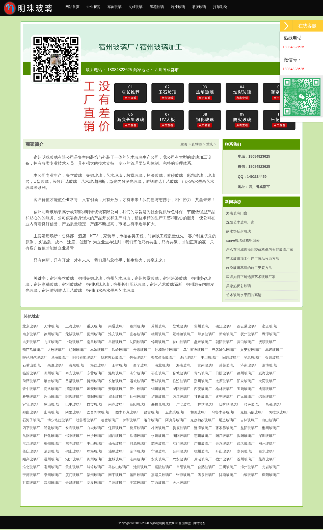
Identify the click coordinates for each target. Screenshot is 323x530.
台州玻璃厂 (181, 452)
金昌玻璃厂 (74, 483)
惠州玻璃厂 (203, 436)
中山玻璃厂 (95, 444)
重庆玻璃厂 (95, 327)
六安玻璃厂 (181, 460)
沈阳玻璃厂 (138, 343)
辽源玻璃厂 (117, 429)
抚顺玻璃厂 (267, 343)
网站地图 (199, 524)
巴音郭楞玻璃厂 (99, 413)
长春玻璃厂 (74, 429)
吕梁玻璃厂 (74, 382)
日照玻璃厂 (224, 374)
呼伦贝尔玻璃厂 (34, 358)
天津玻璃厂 (53, 327)
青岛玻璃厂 (203, 374)
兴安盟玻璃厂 (250, 350)
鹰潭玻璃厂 (271, 335)
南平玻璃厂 (117, 475)
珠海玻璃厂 (95, 452)
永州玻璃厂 (160, 436)
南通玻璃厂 (117, 327)
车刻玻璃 (122, 8)
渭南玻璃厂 (74, 389)
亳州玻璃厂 (53, 468)
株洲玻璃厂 (160, 429)
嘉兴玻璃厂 (246, 452)
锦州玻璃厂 (160, 343)
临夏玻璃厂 (95, 483)
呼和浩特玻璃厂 (167, 350)
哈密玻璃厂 (110, 421)
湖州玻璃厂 (74, 460)
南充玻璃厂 (117, 405)
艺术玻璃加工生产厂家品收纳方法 (252, 259)
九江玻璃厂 (53, 343)
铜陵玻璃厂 (163, 468)
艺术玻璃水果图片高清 (243, 296)
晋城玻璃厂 (160, 382)
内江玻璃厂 (181, 397)
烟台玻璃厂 (53, 382)
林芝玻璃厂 (206, 405)
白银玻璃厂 (249, 475)
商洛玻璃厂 (53, 389)
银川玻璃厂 (274, 358)
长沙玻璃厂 (95, 436)
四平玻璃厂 (31, 429)
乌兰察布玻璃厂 (195, 350)
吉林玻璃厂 (249, 421)
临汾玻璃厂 (181, 382)
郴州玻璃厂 (271, 429)
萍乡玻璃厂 (206, 335)
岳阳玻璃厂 (31, 436)
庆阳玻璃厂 (271, 475)
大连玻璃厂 (56, 350)
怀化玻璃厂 (53, 436)
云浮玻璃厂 (224, 444)
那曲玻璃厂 (31, 413)
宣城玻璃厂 (117, 460)
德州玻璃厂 (246, 374)
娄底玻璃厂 (181, 429)
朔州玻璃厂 (203, 382)
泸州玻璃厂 (160, 397)
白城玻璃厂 (95, 429)
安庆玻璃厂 (160, 460)
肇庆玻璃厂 (31, 452)
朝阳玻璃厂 (224, 343)
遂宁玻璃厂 (224, 397)
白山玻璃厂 (270, 421)
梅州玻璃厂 (53, 444)
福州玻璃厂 (95, 475)
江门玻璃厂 (181, 444)
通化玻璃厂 (53, 429)
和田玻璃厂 (199, 413)
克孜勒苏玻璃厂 (202, 421)
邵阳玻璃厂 (74, 436)
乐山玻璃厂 (53, 397)
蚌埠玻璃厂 (95, 468)
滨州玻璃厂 (53, 374)
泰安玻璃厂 (74, 374)
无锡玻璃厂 (74, 335)
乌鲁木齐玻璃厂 (224, 413)
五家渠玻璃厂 (175, 413)
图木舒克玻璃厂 (127, 413)
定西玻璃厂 (160, 483)
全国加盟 (185, 524)
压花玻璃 (171, 8)
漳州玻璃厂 (249, 468)
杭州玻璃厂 (203, 452)
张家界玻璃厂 (226, 429)
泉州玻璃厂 (53, 475)
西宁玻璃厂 (142, 366)
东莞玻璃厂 (74, 444)
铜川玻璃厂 (160, 389)
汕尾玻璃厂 (117, 452)
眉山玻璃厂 (117, 397)
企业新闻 (98, 8)
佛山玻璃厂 (74, 452)
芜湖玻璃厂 (267, 460)
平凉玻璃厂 (138, 483)
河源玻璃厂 (138, 444)
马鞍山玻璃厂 (118, 468)
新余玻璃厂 (228, 335)
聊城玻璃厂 (181, 374)
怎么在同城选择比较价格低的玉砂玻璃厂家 (259, 250)
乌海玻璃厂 (60, 358)
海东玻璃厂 (78, 366)
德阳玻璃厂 (138, 405)
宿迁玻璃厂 (271, 327)
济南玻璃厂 (249, 366)
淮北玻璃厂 (31, 468)
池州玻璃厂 (142, 468)
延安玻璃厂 (95, 389)
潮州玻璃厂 (267, 444)
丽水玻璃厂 (267, 452)
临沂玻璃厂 (31, 374)
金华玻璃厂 (138, 452)
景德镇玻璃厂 (183, 335)
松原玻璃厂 (138, 429)
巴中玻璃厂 (74, 405)
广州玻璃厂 (203, 444)
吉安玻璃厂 (31, 343)
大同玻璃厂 (267, 382)
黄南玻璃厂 (206, 366)
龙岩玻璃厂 (271, 468)
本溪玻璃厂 (99, 350)
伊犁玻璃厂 (131, 421)
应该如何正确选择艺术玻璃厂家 (251, 277)
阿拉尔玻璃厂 (279, 413)
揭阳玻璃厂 (246, 436)
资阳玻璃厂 (95, 397)
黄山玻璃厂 (74, 468)
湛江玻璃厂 (31, 444)
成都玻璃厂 (267, 389)
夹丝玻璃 (147, 8)
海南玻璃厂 (185, 366)
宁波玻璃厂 (160, 452)
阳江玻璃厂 (224, 436)
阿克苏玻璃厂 (175, 421)
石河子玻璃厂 (33, 421)
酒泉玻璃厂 (206, 475)
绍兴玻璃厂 (31, 460)
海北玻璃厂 (163, 366)
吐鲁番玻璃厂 (86, 421)
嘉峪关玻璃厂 (161, 475)
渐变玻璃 (219, 8)
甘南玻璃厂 (31, 483)
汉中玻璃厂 (138, 389)
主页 (183, 145)
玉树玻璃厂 (120, 366)
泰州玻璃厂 (138, 327)
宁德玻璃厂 (31, 475)
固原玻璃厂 (231, 358)
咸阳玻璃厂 (181, 389)
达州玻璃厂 (138, 397)
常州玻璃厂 (203, 327)
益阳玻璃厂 (249, 429)
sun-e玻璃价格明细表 (243, 241)
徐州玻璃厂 (53, 335)
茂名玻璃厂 (246, 444)
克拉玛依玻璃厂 (252, 413)
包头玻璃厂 (138, 358)
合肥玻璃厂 (206, 468)
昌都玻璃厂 (274, 405)
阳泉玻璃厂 (246, 382)
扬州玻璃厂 (95, 335)
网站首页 (74, 8)
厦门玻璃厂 (74, 475)
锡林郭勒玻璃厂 (113, 358)
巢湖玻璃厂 (203, 460)
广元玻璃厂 (246, 397)
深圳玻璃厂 (267, 436)
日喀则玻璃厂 (229, 405)
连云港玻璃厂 (247, 327)
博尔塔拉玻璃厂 (59, 421)
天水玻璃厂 (181, 483)
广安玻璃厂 (185, 405)
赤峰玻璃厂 (274, 350)
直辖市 (197, 145)
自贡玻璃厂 (95, 405)
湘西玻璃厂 (117, 436)
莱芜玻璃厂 (228, 366)
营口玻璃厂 (246, 343)
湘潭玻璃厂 (203, 429)
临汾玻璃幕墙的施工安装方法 (249, 268)
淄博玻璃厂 (271, 366)
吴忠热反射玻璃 (238, 287)
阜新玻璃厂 (117, 343)
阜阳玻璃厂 (185, 468)
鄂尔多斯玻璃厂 (163, 358)
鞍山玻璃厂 (181, 343)
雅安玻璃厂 (31, 397)
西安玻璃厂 (203, 389)
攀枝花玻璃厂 (161, 405)
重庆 (209, 145)
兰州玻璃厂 (117, 483)
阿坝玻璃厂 (74, 397)
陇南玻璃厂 (228, 475)
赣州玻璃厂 (160, 335)
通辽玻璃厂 (188, 358)
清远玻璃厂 (53, 452)
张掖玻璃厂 (185, 475)
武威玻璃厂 (53, 483)
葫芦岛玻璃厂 (33, 350)
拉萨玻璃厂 (253, 405)
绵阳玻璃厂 (267, 397)
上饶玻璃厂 (74, 343)
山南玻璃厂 (53, 413)
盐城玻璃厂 (181, 327)
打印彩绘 (243, 8)
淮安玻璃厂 (117, 335)
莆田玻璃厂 (138, 475)
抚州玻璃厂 (249, 335)
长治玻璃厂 (117, 382)
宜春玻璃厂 (138, 335)
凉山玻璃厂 (53, 405)
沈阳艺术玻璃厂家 (240, 223)
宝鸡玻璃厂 (246, 389)
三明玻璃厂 (228, 468)
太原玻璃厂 (224, 382)
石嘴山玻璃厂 (33, 366)
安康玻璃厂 (117, 389)
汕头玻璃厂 (117, 444)
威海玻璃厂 (267, 374)
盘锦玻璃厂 (203, 343)
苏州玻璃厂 (160, 327)
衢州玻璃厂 (95, 460)
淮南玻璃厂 (138, 460)
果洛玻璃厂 (56, 366)
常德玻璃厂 (138, 436)
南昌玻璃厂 (95, 343)
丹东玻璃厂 (142, 350)
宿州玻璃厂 (224, 460)
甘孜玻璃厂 (203, 397)
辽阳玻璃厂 (78, 350)
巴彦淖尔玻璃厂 (224, 350)
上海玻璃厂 (74, 327)
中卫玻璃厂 (210, 358)
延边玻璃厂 (227, 421)
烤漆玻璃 (195, 8)
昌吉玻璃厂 (153, 413)
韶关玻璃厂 (160, 444)
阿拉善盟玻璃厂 (84, 358)
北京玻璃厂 (31, 327)
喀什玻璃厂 (153, 421)
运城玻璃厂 (138, 382)
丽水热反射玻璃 (238, 232)
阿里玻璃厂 (74, 413)
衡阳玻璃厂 (181, 436)
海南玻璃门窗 (236, 214)
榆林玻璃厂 (224, 389)
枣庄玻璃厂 (160, 374)
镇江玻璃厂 (224, 327)
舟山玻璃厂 (224, 452)
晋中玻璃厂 (31, 389)
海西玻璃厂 (99, 366)
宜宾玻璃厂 (31, 405)
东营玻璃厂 (95, 374)
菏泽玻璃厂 (31, 382)
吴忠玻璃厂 (252, 358)
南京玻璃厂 (31, 335)
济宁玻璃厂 (138, 374)
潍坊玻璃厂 (117, 374)
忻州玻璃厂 (95, 382)
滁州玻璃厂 (246, 460)
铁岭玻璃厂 (120, 350)
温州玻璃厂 (53, 460)
